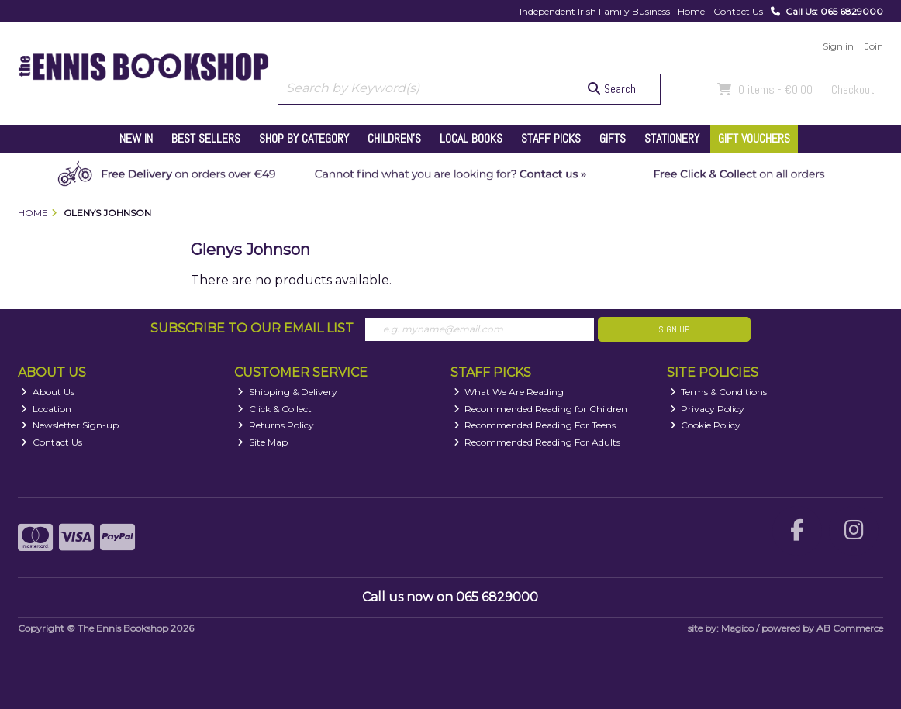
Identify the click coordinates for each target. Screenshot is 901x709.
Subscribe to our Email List (252, 328)
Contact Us (738, 11)
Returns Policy (275, 425)
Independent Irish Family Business (595, 11)
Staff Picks (551, 138)
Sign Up (673, 329)
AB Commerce (849, 628)
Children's (394, 138)
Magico (737, 628)
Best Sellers (205, 138)
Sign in (838, 46)
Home (691, 11)
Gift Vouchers (754, 138)
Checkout (853, 89)
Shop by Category (304, 138)
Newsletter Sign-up (70, 425)
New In (136, 138)
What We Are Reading (509, 392)
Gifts (612, 138)
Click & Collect (274, 409)
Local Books (471, 138)
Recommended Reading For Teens (535, 425)
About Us (47, 392)
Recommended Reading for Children (541, 409)
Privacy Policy (707, 409)
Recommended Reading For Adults (537, 442)
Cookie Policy (705, 425)
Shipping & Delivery (287, 392)
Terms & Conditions (719, 392)
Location (46, 409)
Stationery (671, 138)
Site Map (262, 442)
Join (874, 46)
